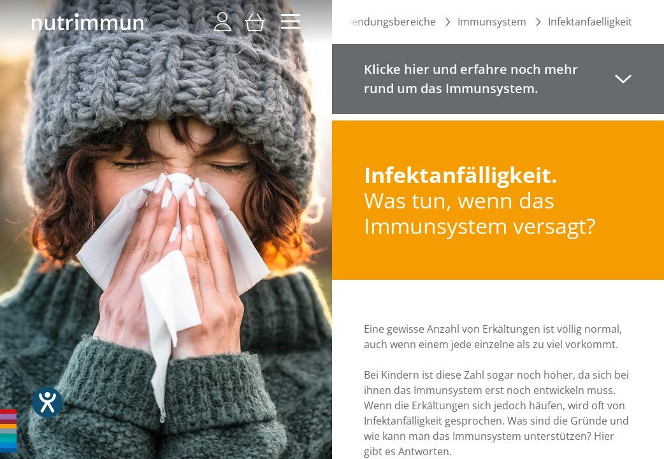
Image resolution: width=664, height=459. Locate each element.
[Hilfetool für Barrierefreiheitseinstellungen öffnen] (47, 402)
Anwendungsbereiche (383, 22)
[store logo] (90, 21)
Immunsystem (492, 22)
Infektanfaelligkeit (590, 22)
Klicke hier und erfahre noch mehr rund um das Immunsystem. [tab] (471, 79)
